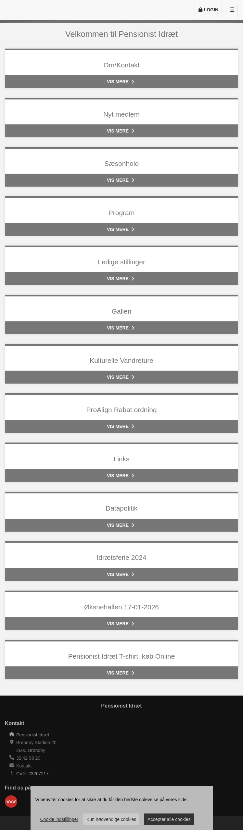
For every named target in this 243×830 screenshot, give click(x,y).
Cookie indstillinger (59, 819)
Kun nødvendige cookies (111, 819)
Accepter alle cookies (168, 819)
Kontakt (24, 765)
